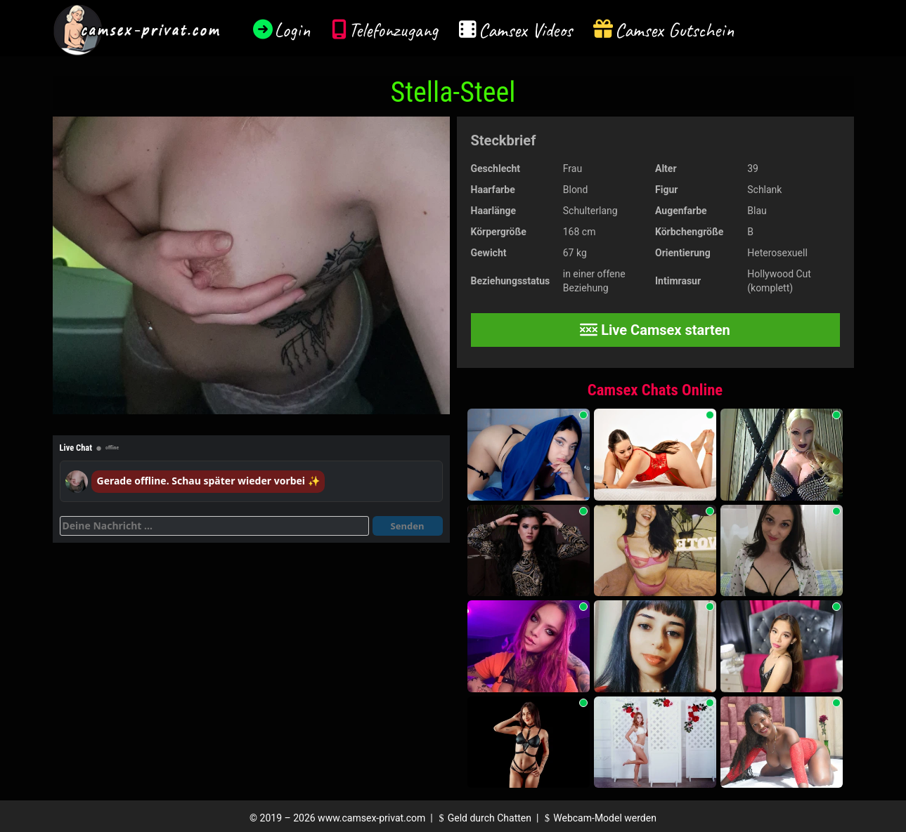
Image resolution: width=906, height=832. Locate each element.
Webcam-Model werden (598, 818)
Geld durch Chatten (483, 818)
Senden (408, 526)
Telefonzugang (393, 30)
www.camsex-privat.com (371, 818)
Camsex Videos (525, 30)
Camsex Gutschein (674, 30)
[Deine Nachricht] (214, 526)
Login (292, 30)
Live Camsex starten (655, 330)
